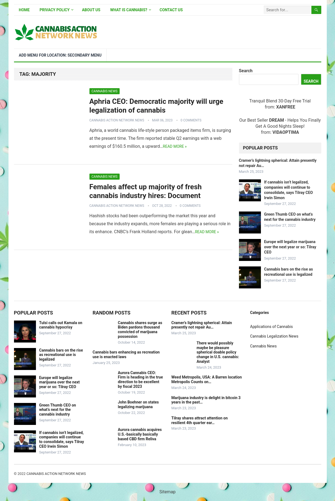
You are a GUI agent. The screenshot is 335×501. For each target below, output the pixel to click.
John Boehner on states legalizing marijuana (138, 404)
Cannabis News (105, 91)
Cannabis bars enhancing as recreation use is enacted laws (126, 354)
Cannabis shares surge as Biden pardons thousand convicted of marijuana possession (140, 330)
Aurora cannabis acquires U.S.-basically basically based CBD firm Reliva (140, 434)
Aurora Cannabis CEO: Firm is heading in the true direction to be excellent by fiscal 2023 (140, 380)
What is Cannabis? (128, 10)
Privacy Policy (55, 10)
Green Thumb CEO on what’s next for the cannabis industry (57, 410)
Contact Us (171, 10)
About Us (91, 10)
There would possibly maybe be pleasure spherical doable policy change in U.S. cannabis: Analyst (218, 352)
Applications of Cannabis (271, 326)
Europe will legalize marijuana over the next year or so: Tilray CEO (290, 247)
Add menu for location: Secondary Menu (60, 55)
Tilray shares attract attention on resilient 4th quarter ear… (199, 420)
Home (24, 10)
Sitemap (167, 491)
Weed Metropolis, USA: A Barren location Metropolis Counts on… (206, 379)
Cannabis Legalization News (274, 336)
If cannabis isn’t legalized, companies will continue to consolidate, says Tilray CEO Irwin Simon (61, 439)
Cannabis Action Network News (116, 120)
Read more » (175, 146)
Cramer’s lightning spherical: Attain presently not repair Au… (201, 325)
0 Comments (191, 120)
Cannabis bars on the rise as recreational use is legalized (61, 355)
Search (246, 70)
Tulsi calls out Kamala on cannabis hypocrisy (60, 325)
